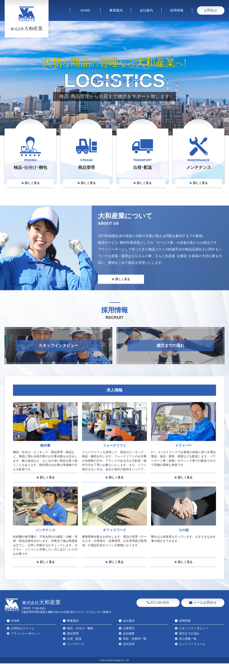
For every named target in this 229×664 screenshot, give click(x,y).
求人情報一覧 (188, 639)
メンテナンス (76, 644)
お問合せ (210, 10)
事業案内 (116, 10)
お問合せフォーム (22, 629)
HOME (85, 10)
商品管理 (73, 634)
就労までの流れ (189, 634)
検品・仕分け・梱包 (80, 629)
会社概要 (129, 634)
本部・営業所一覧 (134, 639)
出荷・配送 (74, 639)
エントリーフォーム (192, 644)
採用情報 (176, 10)
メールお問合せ (203, 603)
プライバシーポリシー (25, 634)
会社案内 (146, 10)
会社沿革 (129, 644)
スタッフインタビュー (193, 629)
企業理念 (129, 629)
